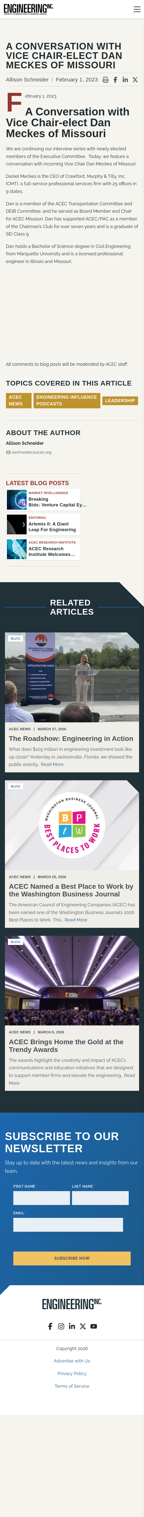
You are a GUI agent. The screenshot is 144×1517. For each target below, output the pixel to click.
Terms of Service (72, 1386)
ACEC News (16, 400)
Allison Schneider (27, 80)
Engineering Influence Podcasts (66, 400)
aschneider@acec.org (29, 452)
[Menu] (137, 9)
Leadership (120, 400)
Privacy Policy (72, 1373)
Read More (52, 764)
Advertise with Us (72, 1360)
